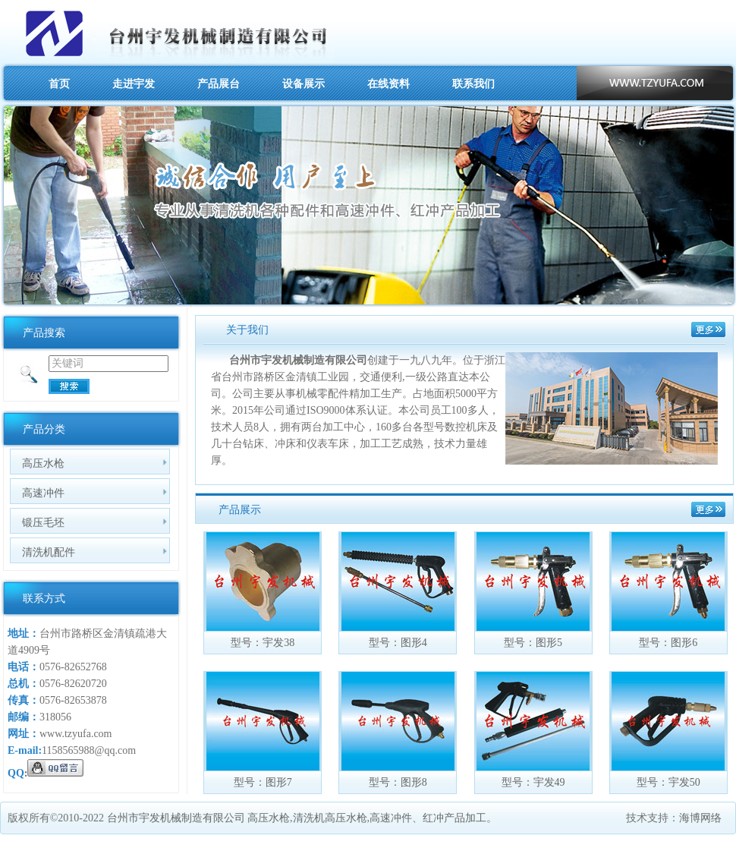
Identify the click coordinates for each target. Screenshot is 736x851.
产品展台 (218, 83)
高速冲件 (43, 493)
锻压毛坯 (43, 522)
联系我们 (473, 83)
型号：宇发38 (262, 642)
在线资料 (388, 83)
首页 (59, 83)
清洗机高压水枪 (330, 818)
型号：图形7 (263, 782)
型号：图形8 (398, 782)
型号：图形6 (668, 642)
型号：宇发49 (533, 782)
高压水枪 (43, 463)
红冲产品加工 (454, 818)
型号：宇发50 (668, 782)
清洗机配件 (48, 552)
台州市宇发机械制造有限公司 (176, 818)
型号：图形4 (398, 642)
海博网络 (700, 818)
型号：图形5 (533, 642)
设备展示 (303, 83)
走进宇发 (133, 83)
